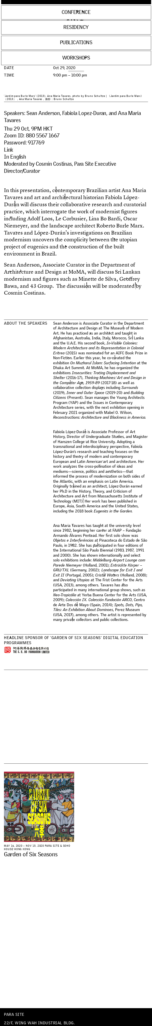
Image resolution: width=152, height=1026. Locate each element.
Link (8, 149)
